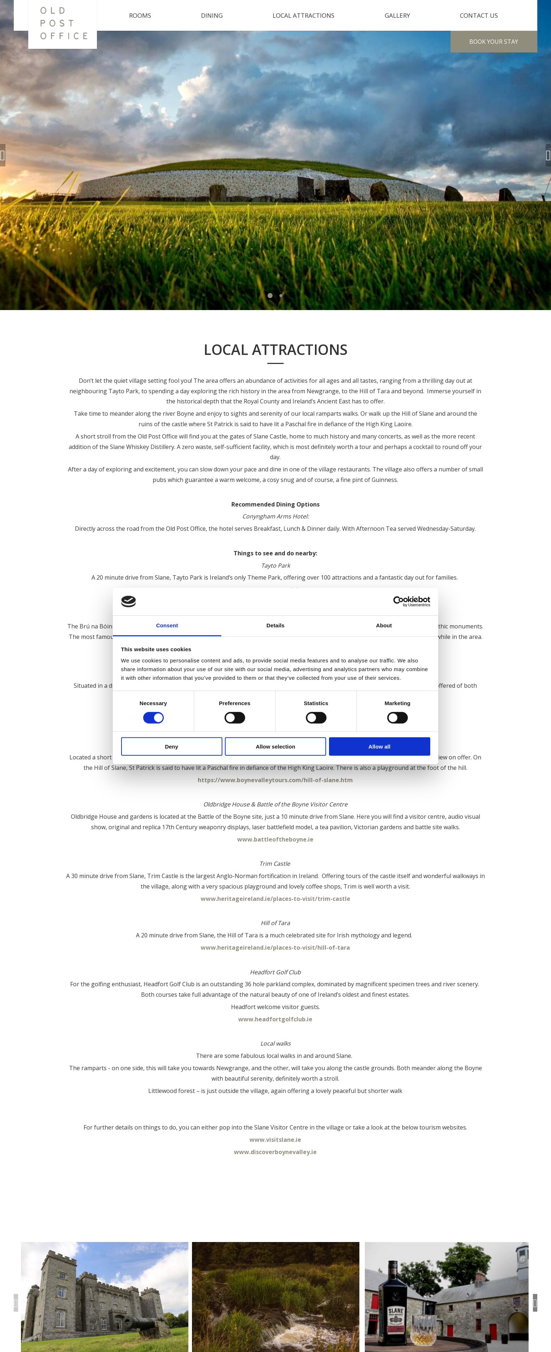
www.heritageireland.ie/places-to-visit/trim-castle (275, 899)
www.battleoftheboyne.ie (275, 839)
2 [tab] (281, 295)
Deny (171, 746)
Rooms (140, 15)
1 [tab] (270, 295)
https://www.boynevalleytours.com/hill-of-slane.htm (275, 780)
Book (493, 42)
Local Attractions (303, 15)
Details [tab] (275, 625)
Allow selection (275, 746)
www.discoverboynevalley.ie (275, 1152)
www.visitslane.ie (275, 1140)
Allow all (379, 746)
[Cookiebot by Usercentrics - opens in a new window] (398, 601)
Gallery (397, 15)
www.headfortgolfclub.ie (275, 1019)
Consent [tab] (167, 625)
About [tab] (384, 625)
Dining (212, 15)
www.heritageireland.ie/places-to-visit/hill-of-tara (275, 948)
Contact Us (479, 15)
